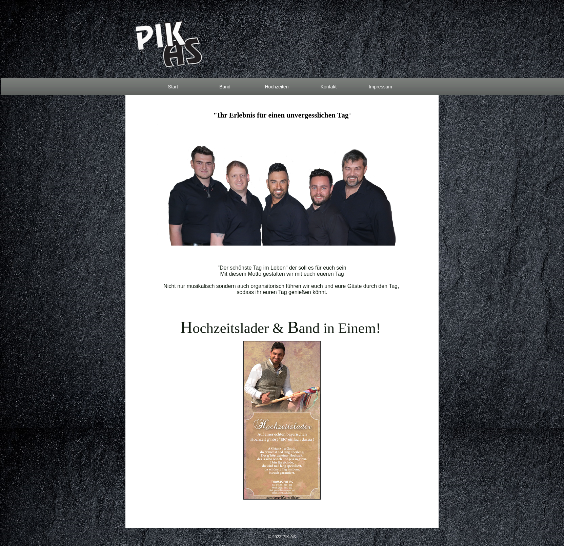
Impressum (380, 86)
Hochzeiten (276, 86)
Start (173, 86)
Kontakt (329, 86)
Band (224, 86)
